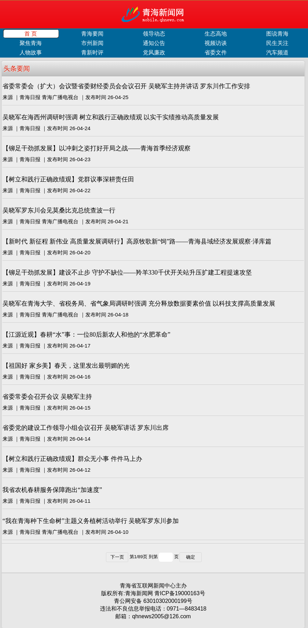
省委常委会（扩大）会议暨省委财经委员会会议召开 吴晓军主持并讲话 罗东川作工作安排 (126, 86)
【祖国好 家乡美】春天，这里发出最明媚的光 (66, 365)
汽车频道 (277, 52)
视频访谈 (216, 43)
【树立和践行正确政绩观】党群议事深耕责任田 (68, 179)
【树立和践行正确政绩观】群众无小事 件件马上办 (72, 458)
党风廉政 (154, 52)
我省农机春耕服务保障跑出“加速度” (52, 489)
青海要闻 (92, 34)
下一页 (117, 557)
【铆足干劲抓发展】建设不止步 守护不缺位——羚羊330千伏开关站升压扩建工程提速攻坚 (127, 272)
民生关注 (277, 43)
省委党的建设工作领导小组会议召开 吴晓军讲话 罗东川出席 (85, 427)
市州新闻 (92, 43)
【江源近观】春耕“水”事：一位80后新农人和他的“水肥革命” (86, 334)
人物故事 (31, 52)
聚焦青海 (31, 43)
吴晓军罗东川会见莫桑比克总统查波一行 (58, 210)
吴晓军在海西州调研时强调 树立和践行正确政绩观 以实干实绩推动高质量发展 (110, 117)
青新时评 (92, 52)
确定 (190, 557)
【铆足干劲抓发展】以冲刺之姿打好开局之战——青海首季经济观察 (96, 148)
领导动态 (154, 34)
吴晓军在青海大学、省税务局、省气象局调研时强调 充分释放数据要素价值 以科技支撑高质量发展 (138, 303)
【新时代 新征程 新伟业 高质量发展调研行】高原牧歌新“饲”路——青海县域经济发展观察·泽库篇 (136, 241)
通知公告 (154, 43)
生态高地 (216, 34)
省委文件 (216, 52)
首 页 (30, 34)
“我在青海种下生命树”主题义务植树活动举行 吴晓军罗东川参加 (90, 520)
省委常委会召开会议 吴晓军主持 (47, 396)
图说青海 (277, 34)
